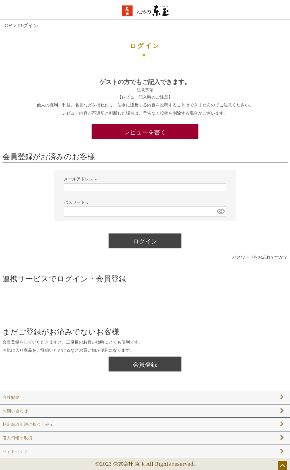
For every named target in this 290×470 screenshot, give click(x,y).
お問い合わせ (15, 411)
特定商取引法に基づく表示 (27, 424)
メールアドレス (81, 178)
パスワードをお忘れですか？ (260, 257)
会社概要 (10, 397)
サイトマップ (14, 451)
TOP (7, 26)
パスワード (77, 202)
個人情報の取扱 (17, 438)
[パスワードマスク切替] (220, 211)
